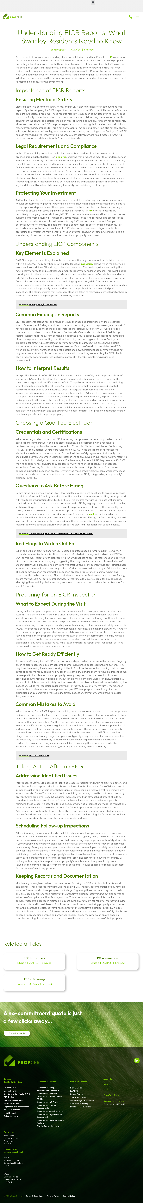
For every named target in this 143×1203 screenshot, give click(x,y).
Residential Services (13, 1082)
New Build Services (78, 1081)
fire (91, 210)
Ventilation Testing (78, 1097)
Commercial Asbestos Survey (50, 1111)
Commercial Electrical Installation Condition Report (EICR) (50, 1096)
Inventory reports (12, 1109)
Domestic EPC (10, 1087)
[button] (93, 2)
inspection (87, 263)
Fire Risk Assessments (14, 1100)
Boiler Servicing (11, 1116)
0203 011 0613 (10, 1149)
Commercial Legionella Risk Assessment (49, 1115)
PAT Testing (9, 1097)
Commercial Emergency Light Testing (50, 1121)
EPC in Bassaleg (34, 979)
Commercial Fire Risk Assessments (46, 1106)
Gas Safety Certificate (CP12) (17, 1094)
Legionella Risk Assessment (16, 1106)
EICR (109, 57)
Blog (105, 1084)
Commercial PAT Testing (48, 1102)
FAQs (105, 1089)
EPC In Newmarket (107, 958)
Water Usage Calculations (82, 1100)
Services (7, 1079)
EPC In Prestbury (34, 958)
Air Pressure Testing (79, 1103)
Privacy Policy (53, 1196)
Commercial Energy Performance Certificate (48, 1089)
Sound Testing (76, 1094)
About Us (107, 1079)
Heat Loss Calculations (80, 1106)
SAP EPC (74, 1091)
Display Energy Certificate (49, 1126)
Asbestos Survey (11, 1103)
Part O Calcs (76, 1088)
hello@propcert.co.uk (13, 1152)
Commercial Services (46, 1081)
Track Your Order (111, 1095)
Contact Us (9, 1132)
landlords (60, 156)
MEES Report (10, 1113)
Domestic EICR (10, 1091)
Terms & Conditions (34, 1196)
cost (91, 514)
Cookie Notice (69, 1196)
